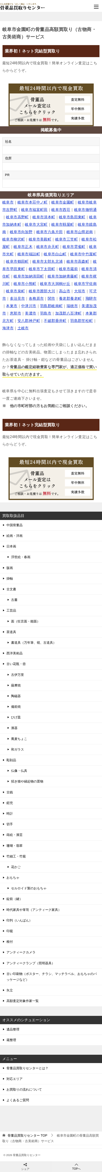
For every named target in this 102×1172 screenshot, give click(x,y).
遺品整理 (12, 1029)
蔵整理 (11, 1040)
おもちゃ (12, 877)
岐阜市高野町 (17, 217)
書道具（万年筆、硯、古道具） (33, 642)
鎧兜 (9, 803)
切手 (9, 824)
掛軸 (9, 578)
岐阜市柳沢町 (13, 239)
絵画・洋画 (14, 536)
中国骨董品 (14, 525)
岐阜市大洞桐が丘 (55, 284)
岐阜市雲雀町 (74, 247)
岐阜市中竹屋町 (83, 254)
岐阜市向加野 (21, 232)
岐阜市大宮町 (36, 224)
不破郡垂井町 (55, 321)
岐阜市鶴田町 (17, 261)
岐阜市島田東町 (72, 217)
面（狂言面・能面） (25, 621)
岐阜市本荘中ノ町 (32, 202)
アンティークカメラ (20, 952)
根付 (9, 941)
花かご (16, 867)
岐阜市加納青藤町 (63, 276)
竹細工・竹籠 (16, 856)
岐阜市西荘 (60, 210)
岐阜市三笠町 (66, 239)
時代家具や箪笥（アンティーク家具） (33, 910)
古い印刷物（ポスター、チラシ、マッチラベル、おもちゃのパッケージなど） (51, 976)
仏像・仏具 (19, 771)
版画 (9, 568)
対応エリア (14, 1079)
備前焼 (16, 706)
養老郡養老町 (70, 298)
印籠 (9, 931)
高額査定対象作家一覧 (22, 1001)
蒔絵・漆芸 (14, 835)
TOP (27, 1135)
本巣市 (11, 306)
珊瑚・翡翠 (14, 845)
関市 (51, 298)
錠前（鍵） (14, 899)
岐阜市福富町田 (34, 210)
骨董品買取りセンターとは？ (27, 1068)
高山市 (64, 291)
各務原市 (36, 298)
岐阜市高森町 (78, 261)
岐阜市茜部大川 (42, 291)
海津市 (8, 328)
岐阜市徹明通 (85, 210)
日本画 (11, 546)
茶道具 (11, 632)
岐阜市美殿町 (40, 239)
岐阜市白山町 (55, 254)
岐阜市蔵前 (68, 269)
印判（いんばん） (19, 920)
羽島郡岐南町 (51, 306)
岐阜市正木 (23, 247)
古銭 (9, 792)
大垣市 (79, 291)
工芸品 (11, 610)
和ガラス (17, 749)
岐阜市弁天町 (47, 247)
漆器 (14, 728)
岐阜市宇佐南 (85, 284)
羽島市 (45, 313)
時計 (9, 813)
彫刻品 (11, 760)
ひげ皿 (16, 717)
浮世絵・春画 (20, 557)
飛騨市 (91, 298)
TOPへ (76, 1166)
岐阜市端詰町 (28, 254)
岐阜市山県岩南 (80, 232)
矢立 (9, 990)
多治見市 (17, 298)
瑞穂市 (72, 306)
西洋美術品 (14, 653)
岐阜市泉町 (15, 291)
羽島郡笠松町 (81, 321)
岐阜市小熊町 (25, 284)
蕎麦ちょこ (19, 739)
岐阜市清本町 (43, 217)
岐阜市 (8, 202)
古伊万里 (17, 675)
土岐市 (23, 328)
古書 (14, 600)
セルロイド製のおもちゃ (29, 888)
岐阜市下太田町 (42, 269)
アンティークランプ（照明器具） (30, 963)
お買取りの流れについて (24, 1089)
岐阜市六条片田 (49, 232)
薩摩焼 (16, 685)
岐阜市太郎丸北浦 (47, 261)
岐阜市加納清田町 (29, 276)
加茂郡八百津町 (68, 313)
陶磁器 (16, 696)
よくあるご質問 (17, 1100)
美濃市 (30, 313)
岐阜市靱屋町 (62, 224)
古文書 (11, 589)
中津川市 (28, 306)
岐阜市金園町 (62, 202)
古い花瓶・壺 (16, 664)
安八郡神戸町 (28, 321)
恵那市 (15, 313)
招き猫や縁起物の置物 (27, 781)
